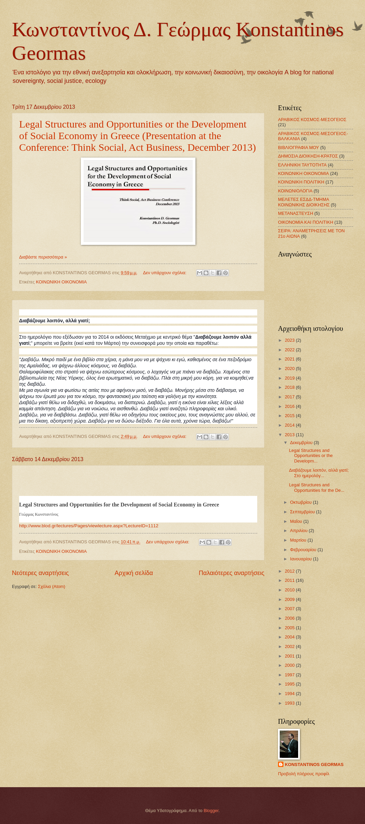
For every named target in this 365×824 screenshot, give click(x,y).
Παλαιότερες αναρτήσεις (231, 573)
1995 (290, 684)
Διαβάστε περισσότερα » (43, 257)
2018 (290, 387)
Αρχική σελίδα (134, 573)
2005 (290, 627)
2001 (290, 656)
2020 (290, 368)
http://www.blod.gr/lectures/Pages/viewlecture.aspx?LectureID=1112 (88, 525)
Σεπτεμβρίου (303, 511)
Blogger (211, 810)
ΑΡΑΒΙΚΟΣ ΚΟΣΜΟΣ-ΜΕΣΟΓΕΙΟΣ (312, 119)
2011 (290, 580)
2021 (290, 359)
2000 (290, 665)
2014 (290, 425)
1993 (290, 703)
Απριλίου (299, 530)
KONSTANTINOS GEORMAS (314, 764)
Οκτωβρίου (301, 502)
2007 (290, 608)
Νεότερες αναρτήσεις (40, 573)
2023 (290, 340)
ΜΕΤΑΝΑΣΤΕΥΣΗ (295, 213)
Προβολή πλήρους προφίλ (303, 773)
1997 (290, 674)
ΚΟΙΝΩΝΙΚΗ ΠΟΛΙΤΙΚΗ (301, 182)
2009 (290, 599)
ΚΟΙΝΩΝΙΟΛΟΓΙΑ (295, 190)
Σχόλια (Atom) (51, 586)
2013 (290, 434)
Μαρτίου (298, 540)
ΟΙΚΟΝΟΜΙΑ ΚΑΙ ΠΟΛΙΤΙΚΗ (305, 222)
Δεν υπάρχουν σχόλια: (165, 272)
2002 (290, 646)
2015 (290, 415)
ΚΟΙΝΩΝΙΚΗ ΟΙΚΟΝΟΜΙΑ (61, 281)
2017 (290, 396)
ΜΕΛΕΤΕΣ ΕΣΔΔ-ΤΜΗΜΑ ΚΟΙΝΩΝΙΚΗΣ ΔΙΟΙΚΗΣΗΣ (304, 202)
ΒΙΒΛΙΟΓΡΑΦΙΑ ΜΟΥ (298, 147)
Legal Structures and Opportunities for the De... (316, 487)
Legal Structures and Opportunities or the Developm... (311, 456)
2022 (290, 349)
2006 (290, 618)
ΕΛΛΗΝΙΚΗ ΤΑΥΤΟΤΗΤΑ (302, 164)
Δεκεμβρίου (301, 442)
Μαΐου (296, 521)
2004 (290, 636)
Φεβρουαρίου (303, 549)
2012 (290, 571)
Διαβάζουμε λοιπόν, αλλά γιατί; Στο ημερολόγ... (319, 473)
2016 (290, 406)
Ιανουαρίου (301, 558)
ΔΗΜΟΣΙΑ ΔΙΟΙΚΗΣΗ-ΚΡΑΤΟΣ (308, 156)
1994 (290, 693)
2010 (290, 589)
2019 (290, 378)
